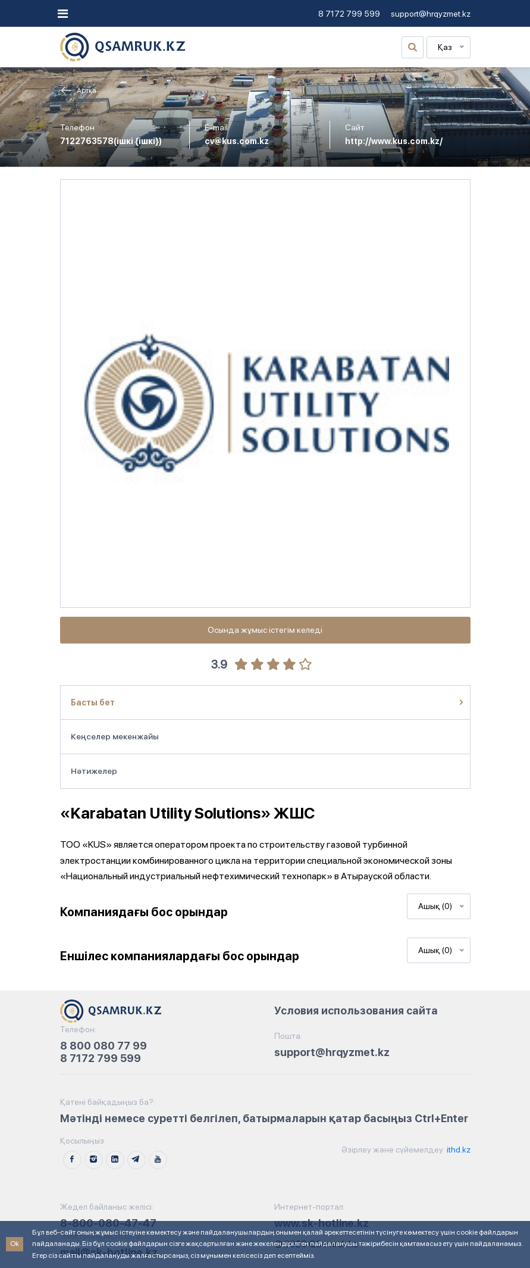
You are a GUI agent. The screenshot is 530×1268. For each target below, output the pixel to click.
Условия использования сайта (356, 1010)
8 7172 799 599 (349, 13)
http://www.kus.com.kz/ (394, 141)
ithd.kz (458, 1149)
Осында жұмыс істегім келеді (265, 630)
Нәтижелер (94, 771)
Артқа (78, 90)
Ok (14, 1243)
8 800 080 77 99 (103, 1045)
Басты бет (93, 702)
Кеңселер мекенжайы (115, 736)
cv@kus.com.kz (237, 141)
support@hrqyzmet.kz (431, 13)
